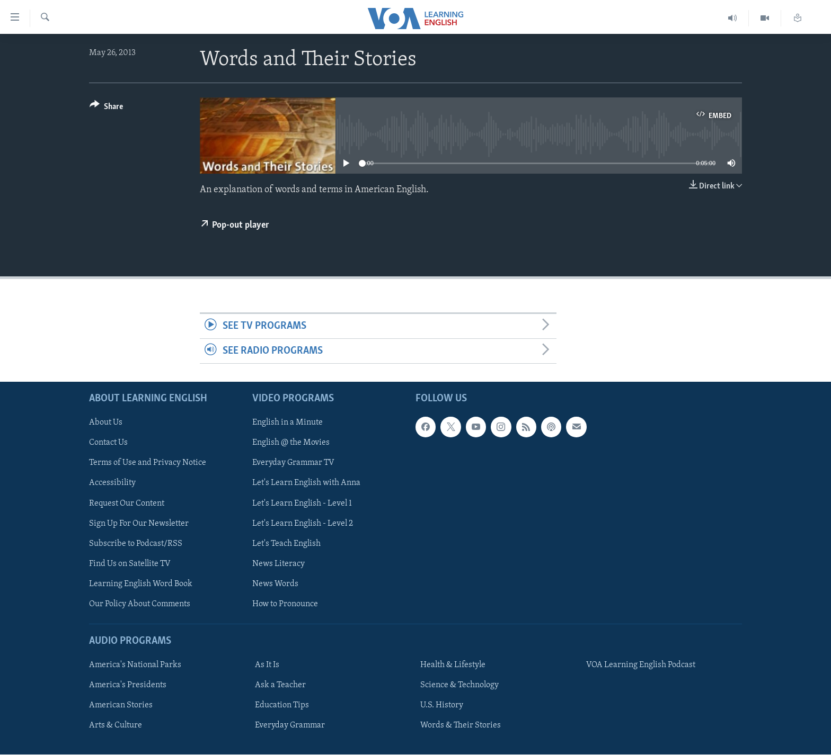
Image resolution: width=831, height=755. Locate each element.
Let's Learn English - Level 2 (302, 523)
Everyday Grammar (290, 726)
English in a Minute (287, 423)
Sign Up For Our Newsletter (139, 523)
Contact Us (108, 443)
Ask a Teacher (280, 685)
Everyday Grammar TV (293, 463)
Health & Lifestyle (452, 665)
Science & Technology (459, 685)
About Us (105, 423)
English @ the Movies (291, 443)
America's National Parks (135, 665)
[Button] (106, 108)
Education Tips (282, 706)
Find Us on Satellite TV (130, 564)
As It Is (267, 665)
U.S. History (441, 706)
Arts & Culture (115, 726)
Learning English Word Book (140, 584)
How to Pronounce (285, 604)
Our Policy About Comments (139, 604)
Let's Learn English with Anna (306, 483)
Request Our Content (126, 503)
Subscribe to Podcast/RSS (135, 544)
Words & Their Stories (460, 726)
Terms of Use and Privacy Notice (147, 463)
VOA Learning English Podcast (640, 665)
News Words (275, 584)
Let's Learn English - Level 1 (302, 503)
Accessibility (112, 483)
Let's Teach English (286, 544)
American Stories (121, 706)
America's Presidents (127, 685)
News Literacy (278, 564)
